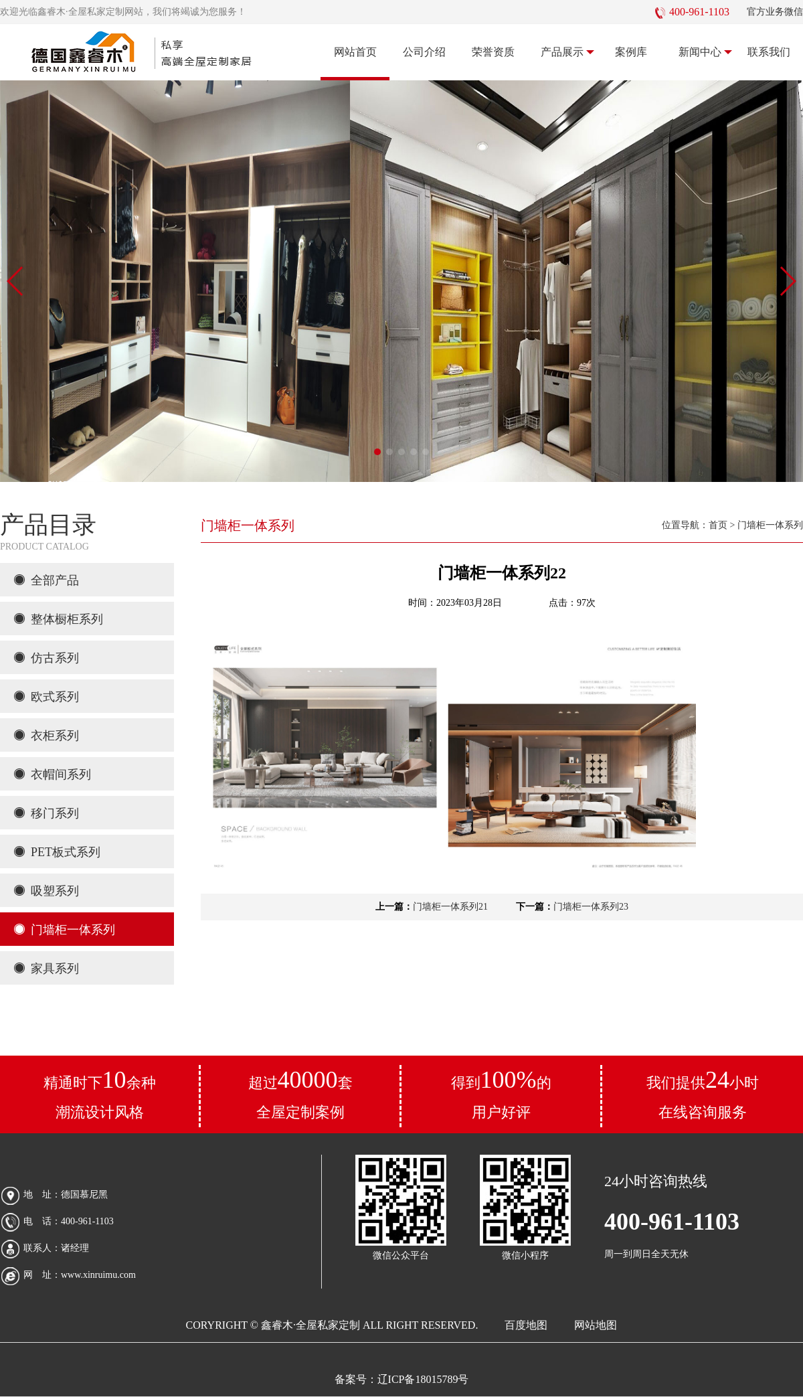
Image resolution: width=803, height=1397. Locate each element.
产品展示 (568, 52)
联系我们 (768, 52)
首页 (718, 525)
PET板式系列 (56, 852)
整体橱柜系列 (58, 619)
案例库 (631, 52)
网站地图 (595, 1325)
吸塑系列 (46, 891)
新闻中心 (706, 52)
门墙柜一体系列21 (450, 907)
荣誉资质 (493, 52)
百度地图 (526, 1325)
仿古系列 (46, 658)
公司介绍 (424, 52)
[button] (377, 451)
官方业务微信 (775, 12)
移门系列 (46, 813)
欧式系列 (46, 697)
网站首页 (355, 52)
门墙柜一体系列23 (590, 907)
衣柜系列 (46, 735)
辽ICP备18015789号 (423, 1379)
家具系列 (46, 968)
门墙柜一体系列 (64, 929)
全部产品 (46, 580)
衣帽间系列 (52, 774)
